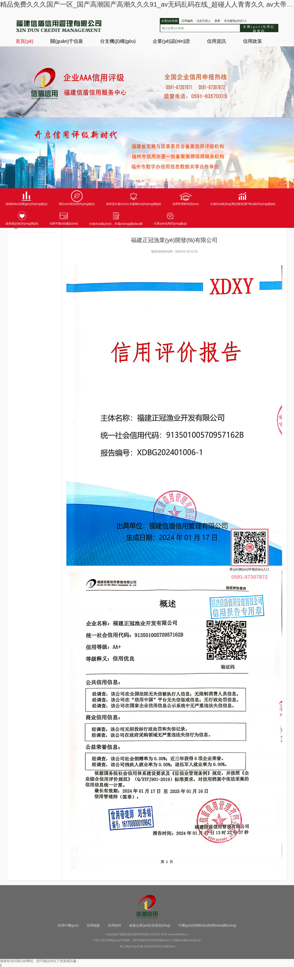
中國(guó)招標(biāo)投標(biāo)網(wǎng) (207, 925)
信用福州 (114, 925)
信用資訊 (216, 41)
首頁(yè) (24, 41)
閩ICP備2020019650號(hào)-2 (152, 940)
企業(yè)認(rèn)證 (171, 41)
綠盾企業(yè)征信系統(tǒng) (149, 925)
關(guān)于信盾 (66, 41)
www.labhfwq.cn (178, 934)
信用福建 (93, 925)
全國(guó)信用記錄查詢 (259, 28)
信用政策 (252, 41)
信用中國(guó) (68, 925)
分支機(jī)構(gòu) (118, 41)
